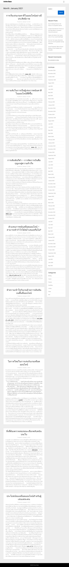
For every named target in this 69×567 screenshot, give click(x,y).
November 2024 (51, 111)
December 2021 (51, 212)
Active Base (7, 1)
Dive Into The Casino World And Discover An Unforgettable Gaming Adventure (56, 41)
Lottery (50, 288)
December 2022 (51, 183)
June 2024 (50, 127)
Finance (50, 282)
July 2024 (50, 124)
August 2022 (51, 196)
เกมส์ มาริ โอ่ (30, 546)
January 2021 (51, 240)
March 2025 (51, 98)
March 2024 (51, 136)
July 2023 (50, 161)
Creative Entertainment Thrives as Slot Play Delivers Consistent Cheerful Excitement (56, 30)
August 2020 (51, 256)
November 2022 (51, 187)
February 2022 (51, 205)
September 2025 (52, 80)
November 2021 (51, 215)
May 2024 (50, 130)
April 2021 (50, 231)
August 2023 (51, 158)
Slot (49, 294)
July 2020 (50, 259)
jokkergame (35, 449)
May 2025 (50, 92)
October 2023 (51, 152)
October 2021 (51, 218)
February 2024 (51, 139)
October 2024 (51, 114)
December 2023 (51, 146)
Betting (49, 275)
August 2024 (51, 120)
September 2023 (52, 155)
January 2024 (51, 143)
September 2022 (52, 193)
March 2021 (51, 234)
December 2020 (51, 243)
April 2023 (50, 171)
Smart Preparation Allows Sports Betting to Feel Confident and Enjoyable (55, 48)
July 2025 (50, 86)
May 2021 (50, 228)
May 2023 (50, 168)
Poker (49, 291)
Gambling (50, 285)
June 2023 (50, 165)
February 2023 (51, 177)
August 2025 (51, 83)
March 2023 (51, 174)
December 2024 (51, 108)
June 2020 (50, 262)
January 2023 (51, 180)
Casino (49, 279)
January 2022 (51, 209)
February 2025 (51, 102)
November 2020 (51, 246)
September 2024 (52, 117)
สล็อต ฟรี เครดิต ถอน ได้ (15, 275)
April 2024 (50, 133)
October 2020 (51, 250)
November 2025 (51, 73)
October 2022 (51, 190)
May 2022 (50, 199)
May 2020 (50, 265)
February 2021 (51, 237)
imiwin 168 (28, 74)
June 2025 (50, 89)
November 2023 (51, 149)
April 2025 (50, 95)
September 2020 (52, 253)
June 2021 (50, 224)
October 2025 (51, 76)
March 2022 (51, 202)
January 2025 (51, 105)
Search (50, 9)
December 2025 (51, 70)
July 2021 (50, 221)
